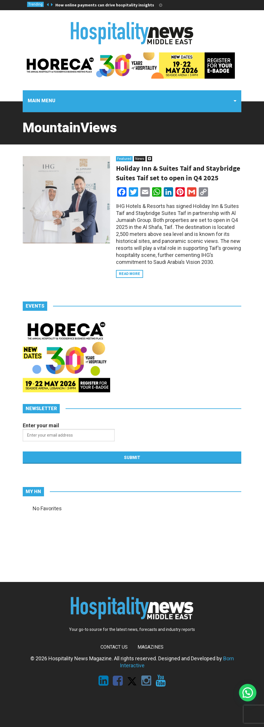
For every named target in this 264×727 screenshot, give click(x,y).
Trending (35, 4)
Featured (124, 159)
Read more (129, 274)
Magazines (150, 647)
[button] (247, 692)
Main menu (41, 100)
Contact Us (114, 647)
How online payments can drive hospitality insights (104, 5)
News (139, 159)
